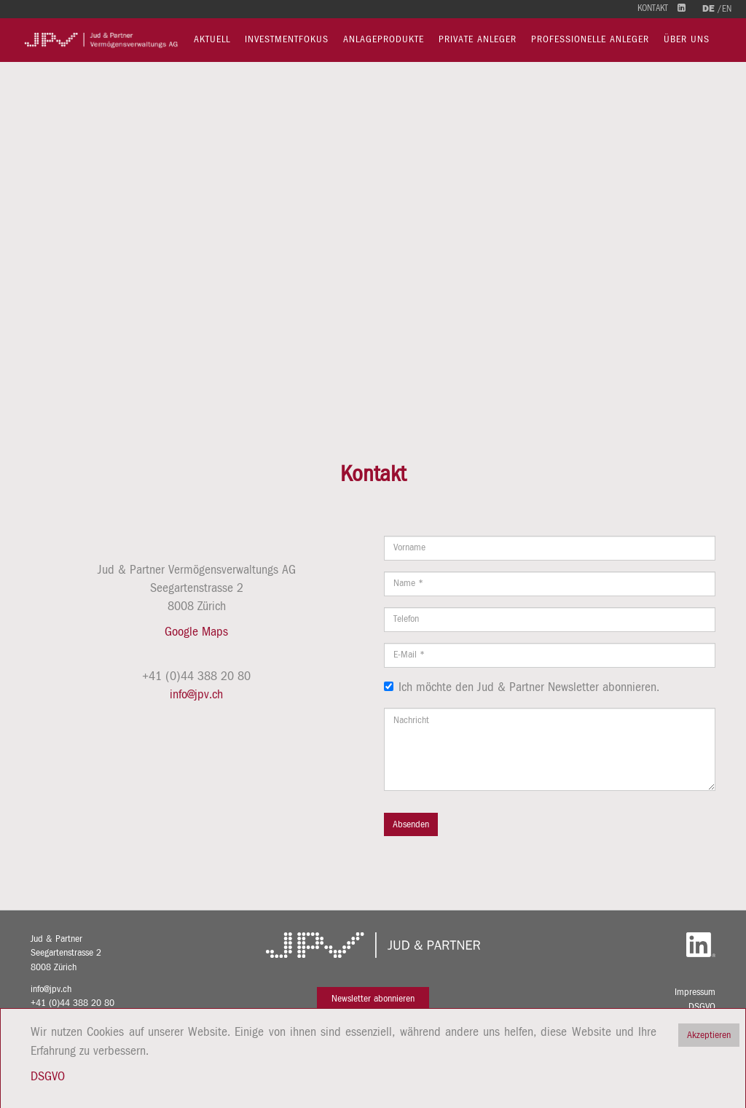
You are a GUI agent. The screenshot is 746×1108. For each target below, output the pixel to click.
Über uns (687, 39)
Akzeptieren (709, 1035)
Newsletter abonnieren (373, 999)
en (726, 9)
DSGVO (701, 1007)
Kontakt (652, 8)
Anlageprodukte (383, 39)
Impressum (695, 992)
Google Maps (196, 632)
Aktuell (212, 39)
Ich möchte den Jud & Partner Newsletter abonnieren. (521, 687)
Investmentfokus (287, 39)
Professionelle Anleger (590, 39)
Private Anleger (478, 39)
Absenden (411, 824)
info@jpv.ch (196, 694)
